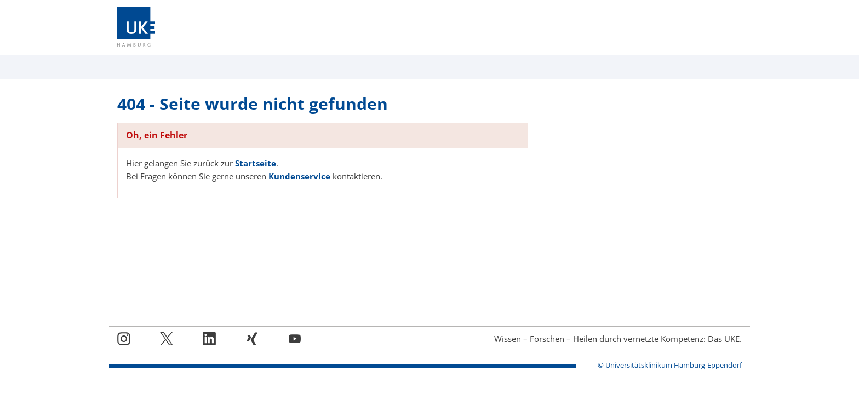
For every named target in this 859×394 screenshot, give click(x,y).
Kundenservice (299, 176)
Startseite (255, 163)
